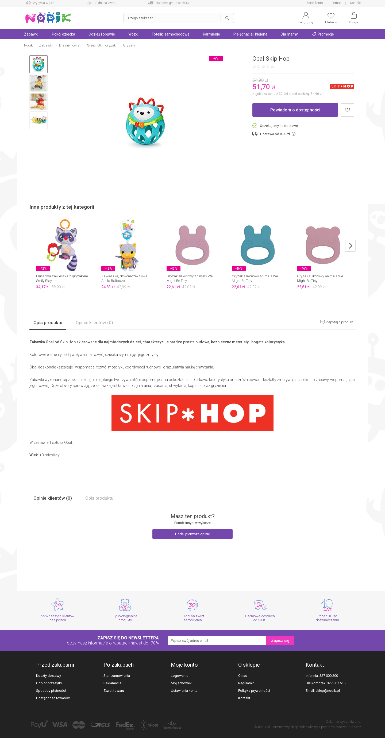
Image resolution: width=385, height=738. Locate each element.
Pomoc (336, 3)
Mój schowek (181, 683)
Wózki (133, 34)
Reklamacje (112, 683)
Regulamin (246, 683)
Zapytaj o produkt (339, 322)
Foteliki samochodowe (171, 34)
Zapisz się (280, 640)
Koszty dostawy (48, 676)
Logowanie (179, 676)
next (350, 246)
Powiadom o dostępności (295, 109)
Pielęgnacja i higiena (250, 34)
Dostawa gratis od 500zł (173, 3)
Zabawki (31, 34)
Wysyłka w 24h (44, 3)
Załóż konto (314, 3)
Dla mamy (289, 34)
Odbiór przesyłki (49, 683)
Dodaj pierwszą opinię (192, 534)
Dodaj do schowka (347, 110)
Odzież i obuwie (101, 34)
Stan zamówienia (116, 676)
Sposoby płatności (51, 691)
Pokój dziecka (63, 34)
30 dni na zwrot (105, 3)
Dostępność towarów (53, 698)
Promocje (323, 34)
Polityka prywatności (254, 691)
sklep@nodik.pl (327, 691)
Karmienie (211, 34)
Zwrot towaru (113, 691)
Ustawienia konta (184, 691)
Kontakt (355, 3)
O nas (242, 676)
